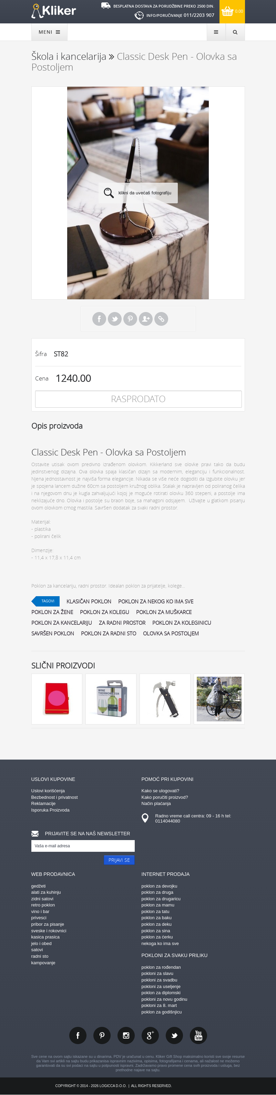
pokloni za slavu (158, 973)
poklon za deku (157, 924)
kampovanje (43, 962)
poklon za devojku (159, 886)
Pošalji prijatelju (146, 319)
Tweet (115, 319)
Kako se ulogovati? (161, 790)
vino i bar (40, 911)
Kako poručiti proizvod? (165, 797)
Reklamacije (43, 803)
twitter (174, 1035)
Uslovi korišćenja (48, 790)
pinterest (102, 1035)
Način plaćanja (156, 803)
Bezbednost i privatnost (54, 797)
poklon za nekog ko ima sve (155, 601)
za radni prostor (122, 622)
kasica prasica (45, 937)
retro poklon (43, 905)
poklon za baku (157, 917)
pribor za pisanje (47, 924)
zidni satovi (42, 898)
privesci (39, 917)
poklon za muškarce (164, 612)
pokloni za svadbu (159, 980)
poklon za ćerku (157, 937)
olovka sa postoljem (171, 633)
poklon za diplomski (161, 992)
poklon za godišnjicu (162, 1012)
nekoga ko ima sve (160, 943)
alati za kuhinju (46, 892)
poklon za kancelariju (61, 622)
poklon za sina (156, 930)
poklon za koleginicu (181, 622)
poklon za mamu (158, 905)
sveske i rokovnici (49, 930)
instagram (126, 1035)
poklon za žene (52, 612)
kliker (53, 11)
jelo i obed (41, 943)
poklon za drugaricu (161, 898)
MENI (49, 32)
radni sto (40, 956)
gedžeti (38, 886)
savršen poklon (52, 633)
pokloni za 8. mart (159, 1005)
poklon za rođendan (161, 967)
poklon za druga (158, 892)
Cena (42, 378)
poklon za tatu (156, 911)
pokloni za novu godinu (164, 999)
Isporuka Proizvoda (50, 810)
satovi (37, 949)
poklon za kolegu (104, 612)
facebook (77, 1035)
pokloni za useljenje (161, 986)
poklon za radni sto (108, 633)
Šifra (41, 354)
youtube (198, 1035)
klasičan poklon (89, 601)
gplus (150, 1035)
